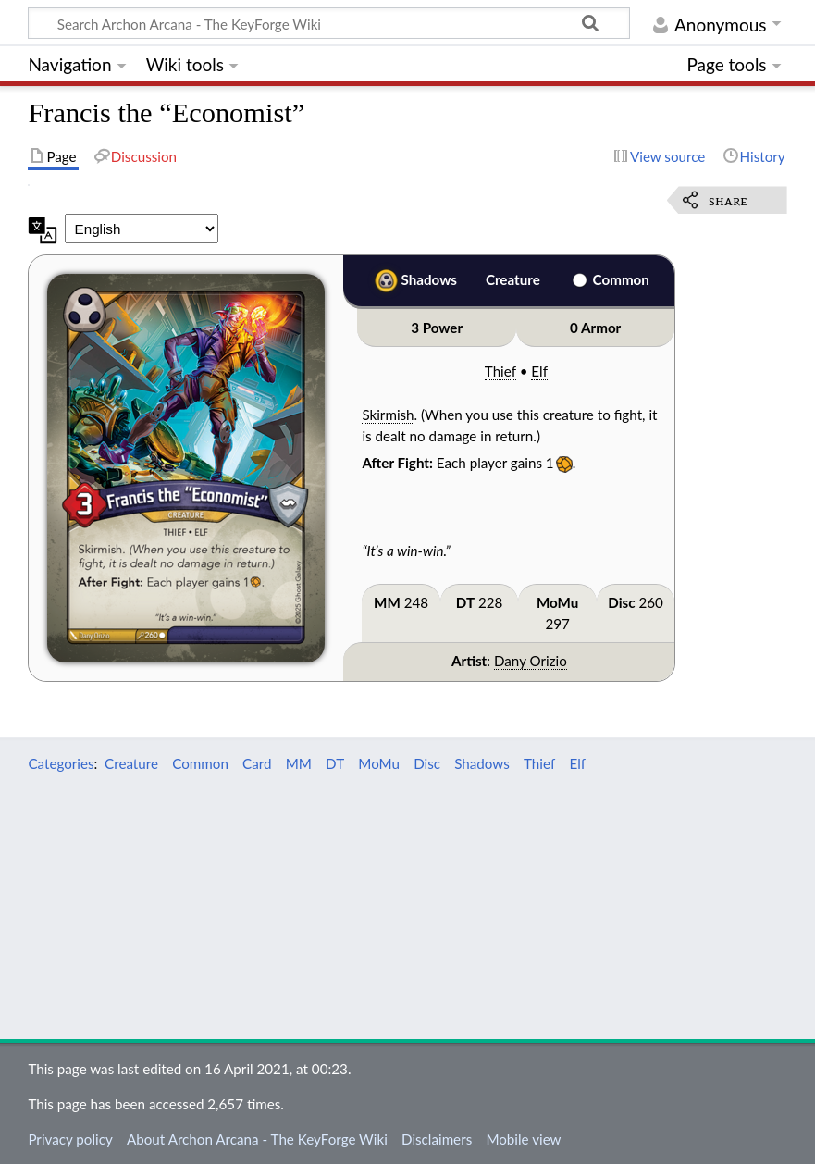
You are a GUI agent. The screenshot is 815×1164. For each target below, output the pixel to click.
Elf (539, 371)
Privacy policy (70, 1139)
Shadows (429, 279)
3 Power (437, 327)
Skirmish (388, 414)
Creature (513, 279)
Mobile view (523, 1139)
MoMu (557, 602)
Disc (621, 602)
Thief (500, 371)
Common (621, 279)
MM (387, 602)
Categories (60, 763)
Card (256, 763)
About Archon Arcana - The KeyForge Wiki (257, 1139)
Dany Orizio (530, 660)
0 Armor (595, 327)
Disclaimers (436, 1139)
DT (465, 602)
